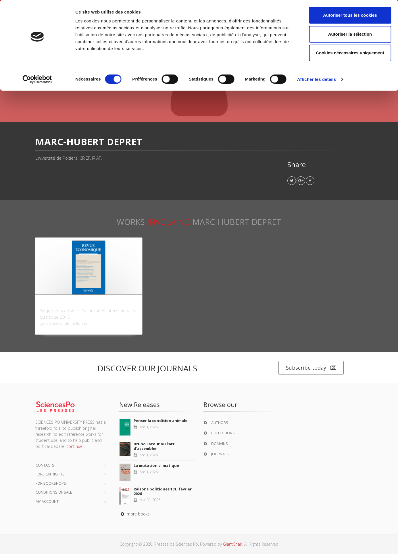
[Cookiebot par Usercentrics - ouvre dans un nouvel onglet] (37, 79)
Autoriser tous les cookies (350, 15)
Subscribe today (311, 368)
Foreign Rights (50, 474)
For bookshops (51, 483)
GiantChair (232, 544)
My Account (47, 501)
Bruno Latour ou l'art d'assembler (154, 446)
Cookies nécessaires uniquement (350, 52)
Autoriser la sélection (350, 34)
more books (134, 514)
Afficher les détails (316, 79)
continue (74, 446)
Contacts (45, 465)
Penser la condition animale (160, 420)
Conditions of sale (54, 492)
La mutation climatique (156, 465)
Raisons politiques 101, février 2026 (163, 491)
